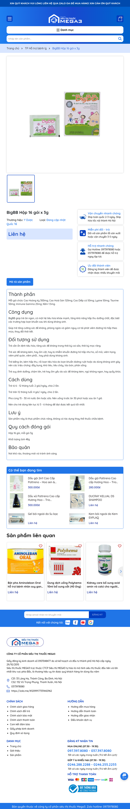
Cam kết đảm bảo (20, 724)
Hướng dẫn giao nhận (83, 715)
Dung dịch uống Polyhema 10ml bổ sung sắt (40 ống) (64, 584)
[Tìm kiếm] (120, 38)
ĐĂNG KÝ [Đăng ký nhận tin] (97, 614)
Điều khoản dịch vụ (81, 719)
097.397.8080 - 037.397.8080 (89, 751)
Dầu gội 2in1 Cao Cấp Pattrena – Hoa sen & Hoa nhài (41, 480)
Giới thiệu (15, 750)
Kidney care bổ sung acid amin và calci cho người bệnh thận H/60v (103, 585)
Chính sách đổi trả (20, 711)
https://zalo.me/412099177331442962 (31, 690)
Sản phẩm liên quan (31, 535)
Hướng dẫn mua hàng (83, 706)
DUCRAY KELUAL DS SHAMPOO (101, 498)
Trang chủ (15, 746)
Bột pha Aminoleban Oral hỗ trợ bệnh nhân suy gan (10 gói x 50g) (24, 585)
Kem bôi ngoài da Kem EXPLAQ (103, 515)
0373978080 (17, 686)
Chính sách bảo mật (21, 715)
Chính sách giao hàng (22, 706)
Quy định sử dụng (19, 733)
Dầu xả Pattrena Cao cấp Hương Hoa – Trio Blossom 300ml (44, 498)
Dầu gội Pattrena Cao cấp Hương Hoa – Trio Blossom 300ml (102, 480)
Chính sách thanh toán (22, 719)
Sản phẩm (15, 755)
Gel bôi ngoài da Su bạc (43, 514)
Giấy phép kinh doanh (22, 728)
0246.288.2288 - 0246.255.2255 (92, 764)
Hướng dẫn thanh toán (83, 711)
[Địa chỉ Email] (65, 614)
